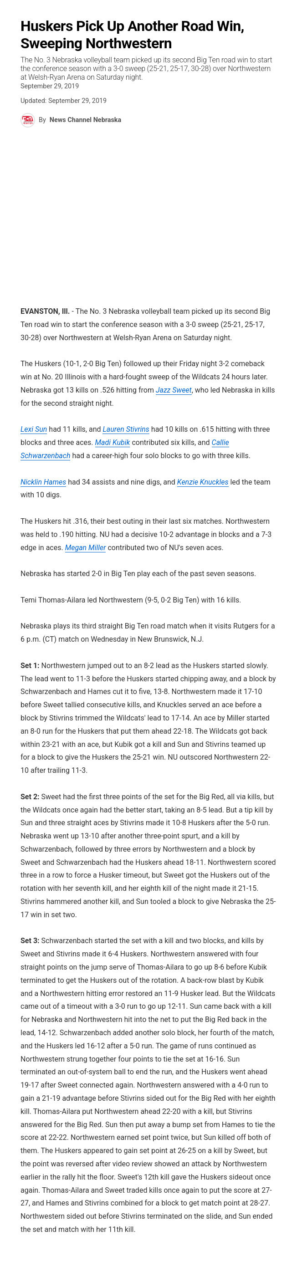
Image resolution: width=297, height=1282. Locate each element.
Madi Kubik (112, 442)
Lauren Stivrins (125, 429)
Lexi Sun (33, 429)
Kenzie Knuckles (203, 482)
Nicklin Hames (43, 482)
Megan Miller (85, 547)
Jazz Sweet (174, 390)
